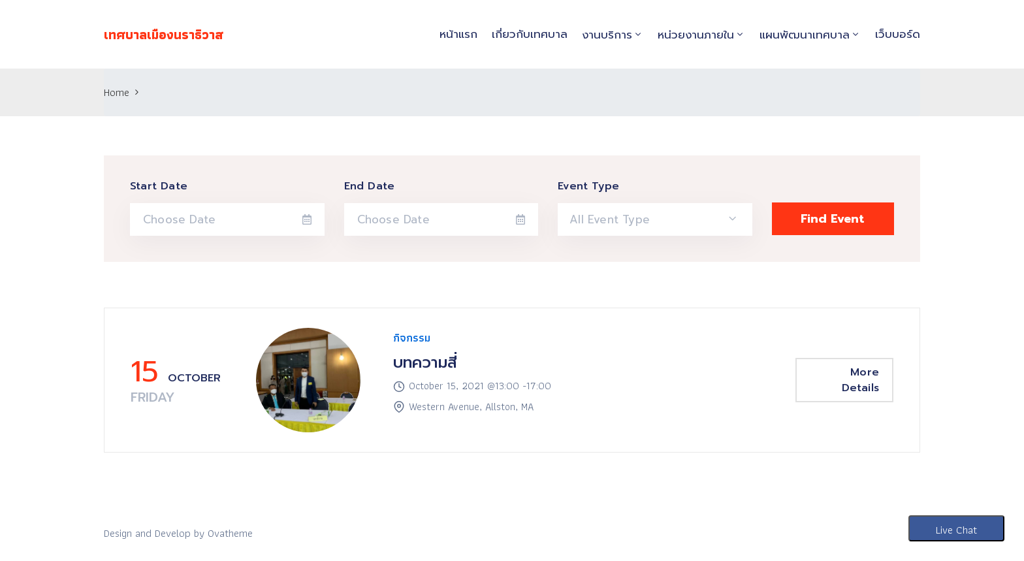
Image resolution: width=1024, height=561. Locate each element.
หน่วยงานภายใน (696, 34)
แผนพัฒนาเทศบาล (805, 34)
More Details (860, 380)
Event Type (588, 186)
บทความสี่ (425, 362)
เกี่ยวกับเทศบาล (530, 33)
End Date (369, 186)
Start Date (158, 186)
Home (116, 92)
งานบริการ (607, 34)
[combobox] (655, 219)
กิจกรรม (411, 338)
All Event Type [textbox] (609, 219)
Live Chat (956, 530)
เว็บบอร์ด (897, 33)
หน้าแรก (458, 33)
